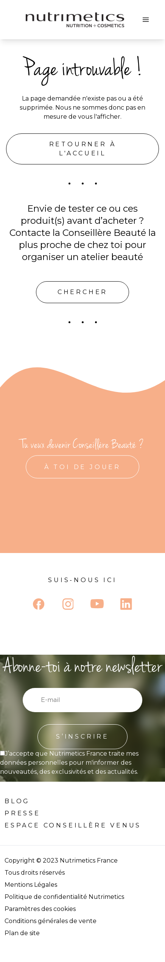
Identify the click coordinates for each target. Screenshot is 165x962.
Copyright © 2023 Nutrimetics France (61, 860)
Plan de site (22, 933)
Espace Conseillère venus (73, 825)
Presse (22, 813)
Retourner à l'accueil (82, 149)
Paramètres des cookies (40, 908)
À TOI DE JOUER (82, 467)
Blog (17, 801)
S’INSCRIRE (82, 736)
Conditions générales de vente (51, 921)
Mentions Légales (31, 884)
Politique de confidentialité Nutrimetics (64, 896)
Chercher (82, 292)
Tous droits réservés (35, 872)
